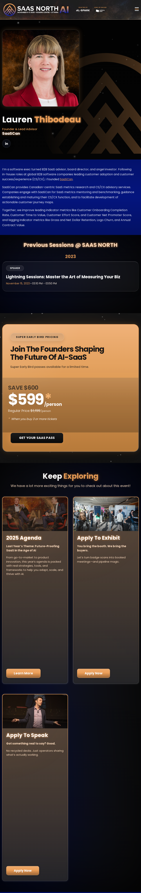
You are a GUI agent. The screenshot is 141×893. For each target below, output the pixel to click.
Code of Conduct (70, 878)
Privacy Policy (70, 869)
